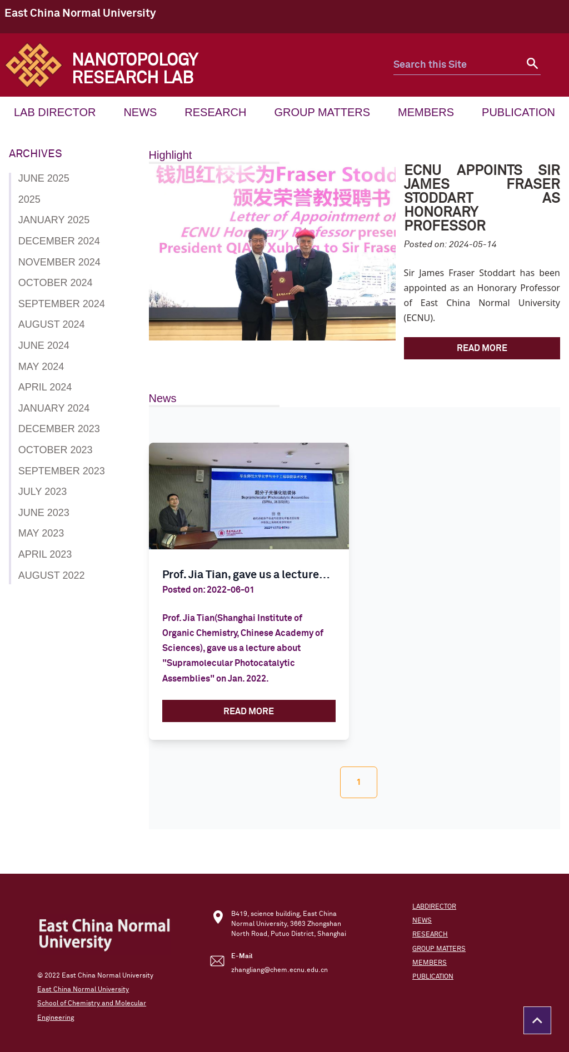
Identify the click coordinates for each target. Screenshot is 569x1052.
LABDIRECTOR (434, 907)
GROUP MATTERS (439, 949)
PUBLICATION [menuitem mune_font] (518, 112)
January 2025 (53, 220)
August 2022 (51, 575)
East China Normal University (80, 13)
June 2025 (43, 178)
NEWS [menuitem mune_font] (140, 112)
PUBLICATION (432, 977)
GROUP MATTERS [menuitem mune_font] (322, 112)
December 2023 (59, 428)
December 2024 (59, 241)
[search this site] (457, 65)
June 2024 (43, 345)
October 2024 (55, 282)
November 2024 (59, 262)
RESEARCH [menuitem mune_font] (215, 112)
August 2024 (51, 324)
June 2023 (43, 512)
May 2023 (41, 533)
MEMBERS (429, 963)
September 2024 (61, 303)
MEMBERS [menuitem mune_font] (426, 112)
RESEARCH (430, 934)
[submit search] (531, 65)
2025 (29, 199)
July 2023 (42, 491)
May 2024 (41, 366)
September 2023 (61, 471)
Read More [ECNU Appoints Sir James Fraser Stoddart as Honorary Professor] (482, 348)
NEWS (422, 921)
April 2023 (45, 554)
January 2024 (53, 408)
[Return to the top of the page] (537, 1020)
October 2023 (55, 449)
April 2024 (45, 387)
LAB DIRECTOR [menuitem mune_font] (55, 112)
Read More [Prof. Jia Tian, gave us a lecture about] (248, 711)
